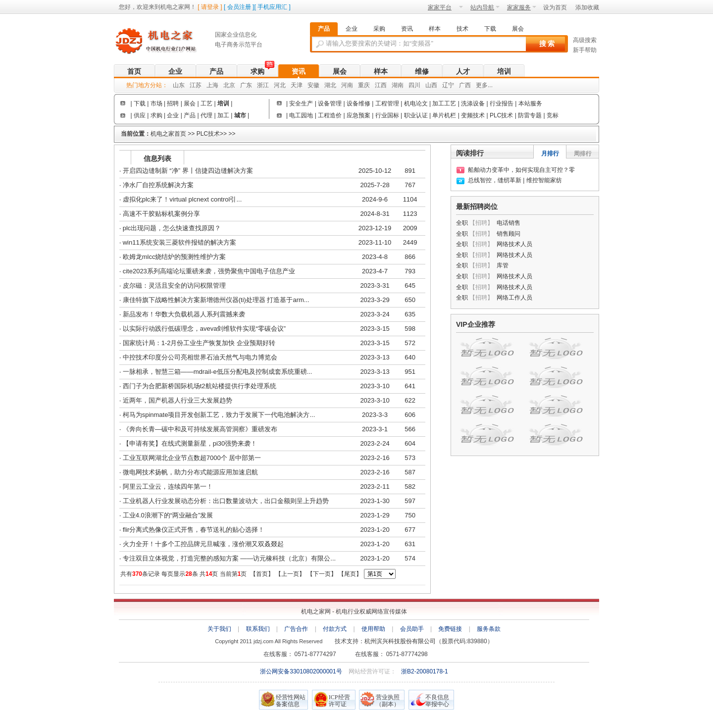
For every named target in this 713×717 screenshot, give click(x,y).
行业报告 (501, 103)
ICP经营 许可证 (339, 701)
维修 (422, 71)
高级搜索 (585, 40)
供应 (140, 115)
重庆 (364, 85)
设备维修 (358, 103)
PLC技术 (501, 115)
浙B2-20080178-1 (424, 671)
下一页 (322, 573)
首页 (134, 71)
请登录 (210, 6)
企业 (175, 71)
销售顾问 (508, 233)
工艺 (206, 103)
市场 (156, 103)
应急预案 (358, 115)
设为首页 (555, 7)
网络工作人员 (514, 297)
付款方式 (335, 628)
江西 (381, 85)
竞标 (553, 115)
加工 (223, 115)
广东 (246, 85)
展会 (340, 71)
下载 (140, 103)
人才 (463, 71)
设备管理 (330, 103)
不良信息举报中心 (437, 701)
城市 (240, 115)
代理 (206, 115)
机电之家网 (161, 41)
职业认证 (416, 115)
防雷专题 (530, 115)
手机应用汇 (272, 6)
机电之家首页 (168, 133)
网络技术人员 (514, 244)
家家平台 (445, 7)
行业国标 (387, 115)
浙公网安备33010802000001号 (302, 671)
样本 (381, 71)
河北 (280, 85)
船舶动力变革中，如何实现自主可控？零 (521, 169)
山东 (179, 85)
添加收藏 (587, 7)
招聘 (173, 103)
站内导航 (485, 7)
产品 (216, 71)
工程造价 (330, 115)
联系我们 (258, 628)
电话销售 (508, 222)
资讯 (299, 71)
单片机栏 (444, 115)
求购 (257, 71)
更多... (484, 85)
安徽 (313, 85)
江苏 (196, 85)
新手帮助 (585, 50)
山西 (431, 85)
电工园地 (301, 115)
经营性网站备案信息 (291, 701)
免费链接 (450, 628)
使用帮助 (373, 628)
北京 (229, 85)
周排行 (583, 153)
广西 (465, 85)
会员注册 (239, 6)
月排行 (550, 153)
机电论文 (416, 103)
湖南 (398, 85)
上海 (212, 85)
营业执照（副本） (388, 701)
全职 (462, 222)
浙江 (263, 85)
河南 (347, 85)
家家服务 (521, 7)
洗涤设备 (473, 103)
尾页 (350, 573)
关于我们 (219, 628)
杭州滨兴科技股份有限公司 (400, 641)
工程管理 (388, 103)
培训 (504, 71)
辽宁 (448, 85)
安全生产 (301, 103)
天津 (297, 85)
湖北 (330, 85)
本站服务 (530, 103)
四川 (414, 85)
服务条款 (489, 628)
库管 (503, 265)
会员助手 (412, 628)
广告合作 (296, 628)
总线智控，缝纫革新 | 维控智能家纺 (515, 180)
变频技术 (473, 115)
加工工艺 (444, 103)
